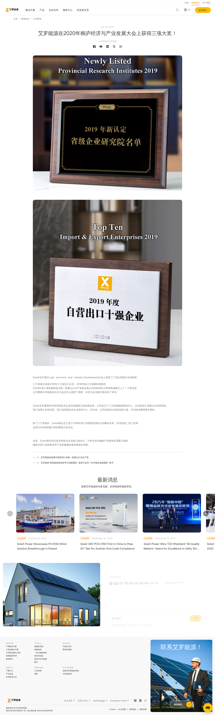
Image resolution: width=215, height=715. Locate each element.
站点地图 (122, 709)
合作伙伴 (53, 9)
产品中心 (38, 643)
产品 (42, 9)
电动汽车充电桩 (40, 659)
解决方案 (30, 9)
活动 (187, 2)
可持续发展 (67, 674)
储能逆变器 (38, 646)
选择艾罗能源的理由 (71, 671)
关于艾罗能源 (68, 667)
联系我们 (203, 10)
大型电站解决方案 (13, 652)
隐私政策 (143, 709)
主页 (15, 18)
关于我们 (206, 2)
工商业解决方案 (12, 649)
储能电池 (38, 649)
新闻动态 (195, 2)
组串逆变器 (38, 656)
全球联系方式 (11, 677)
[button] (206, 514)
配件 (36, 662)
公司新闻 (37, 18)
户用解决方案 (11, 646)
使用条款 (132, 709)
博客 (36, 674)
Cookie (112, 709)
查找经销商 (67, 649)
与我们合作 (67, 646)
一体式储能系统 (40, 652)
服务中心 (67, 9)
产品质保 (9, 674)
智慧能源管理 (11, 656)
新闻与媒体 (38, 667)
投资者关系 (83, 9)
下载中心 (9, 671)
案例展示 (9, 659)
